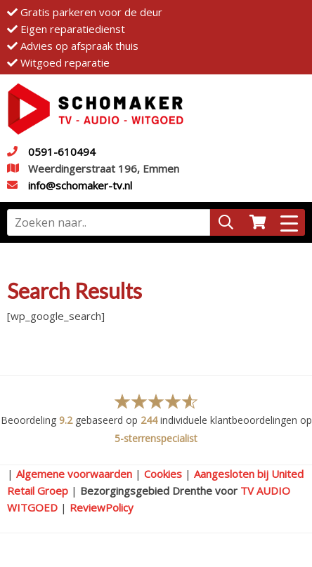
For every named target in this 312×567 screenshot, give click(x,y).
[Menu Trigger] (289, 222)
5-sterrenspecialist (156, 438)
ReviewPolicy (102, 507)
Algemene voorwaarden (74, 474)
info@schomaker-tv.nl (80, 185)
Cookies (163, 474)
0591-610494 (62, 152)
